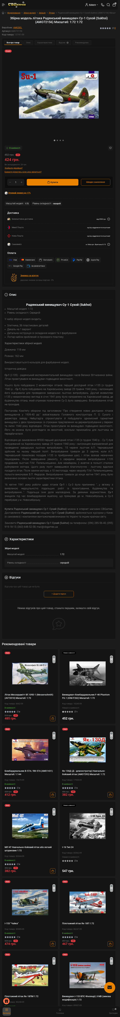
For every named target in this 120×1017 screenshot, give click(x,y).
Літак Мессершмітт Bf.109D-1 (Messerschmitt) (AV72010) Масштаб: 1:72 (29, 696)
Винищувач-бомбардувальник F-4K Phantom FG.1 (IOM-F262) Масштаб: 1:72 (86, 696)
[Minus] (10, 182)
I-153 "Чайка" (12, 923)
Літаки (52, 13)
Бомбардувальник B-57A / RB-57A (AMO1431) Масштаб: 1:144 (29, 773)
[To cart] (52, 718)
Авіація (42, 13)
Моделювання (13, 13)
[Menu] (3, 5)
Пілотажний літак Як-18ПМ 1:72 (21, 996)
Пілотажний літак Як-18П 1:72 (78, 923)
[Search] (108, 4)
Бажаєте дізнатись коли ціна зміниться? (23, 172)
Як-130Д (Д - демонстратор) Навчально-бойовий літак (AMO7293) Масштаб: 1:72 (83, 773)
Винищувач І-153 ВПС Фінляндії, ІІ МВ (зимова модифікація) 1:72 (86, 998)
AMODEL (17, 27)
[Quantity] (16, 182)
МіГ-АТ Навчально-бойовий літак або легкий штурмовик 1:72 (28, 849)
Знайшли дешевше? (14, 168)
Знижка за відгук (29, 275)
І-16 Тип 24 (67, 847)
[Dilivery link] (108, 219)
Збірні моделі (30, 13)
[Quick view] (54, 657)
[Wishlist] (54, 661)
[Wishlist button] (110, 147)
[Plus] (21, 182)
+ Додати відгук (59, 594)
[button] (54, 140)
